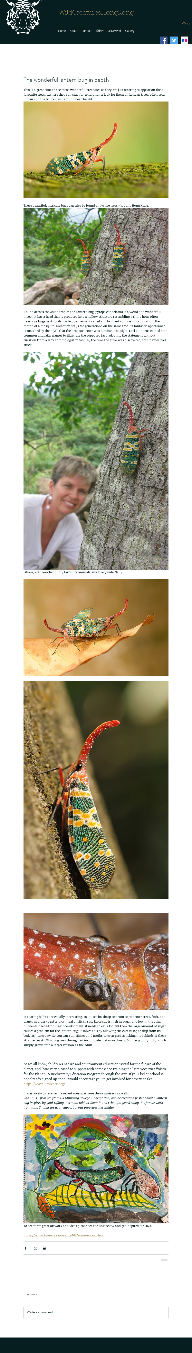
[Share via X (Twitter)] (35, 1248)
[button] (187, 23)
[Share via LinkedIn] (44, 1248)
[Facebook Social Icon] (164, 40)
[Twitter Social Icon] (174, 40)
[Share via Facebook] (25, 1248)
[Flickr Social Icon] (184, 40)
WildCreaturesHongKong (96, 13)
